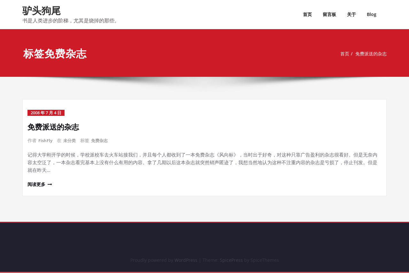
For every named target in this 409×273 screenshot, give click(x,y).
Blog (371, 14)
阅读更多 (37, 184)
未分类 (71, 140)
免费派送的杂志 (372, 54)
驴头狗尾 (41, 10)
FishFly (46, 140)
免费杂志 (102, 140)
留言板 (329, 14)
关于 (351, 14)
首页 (307, 14)
